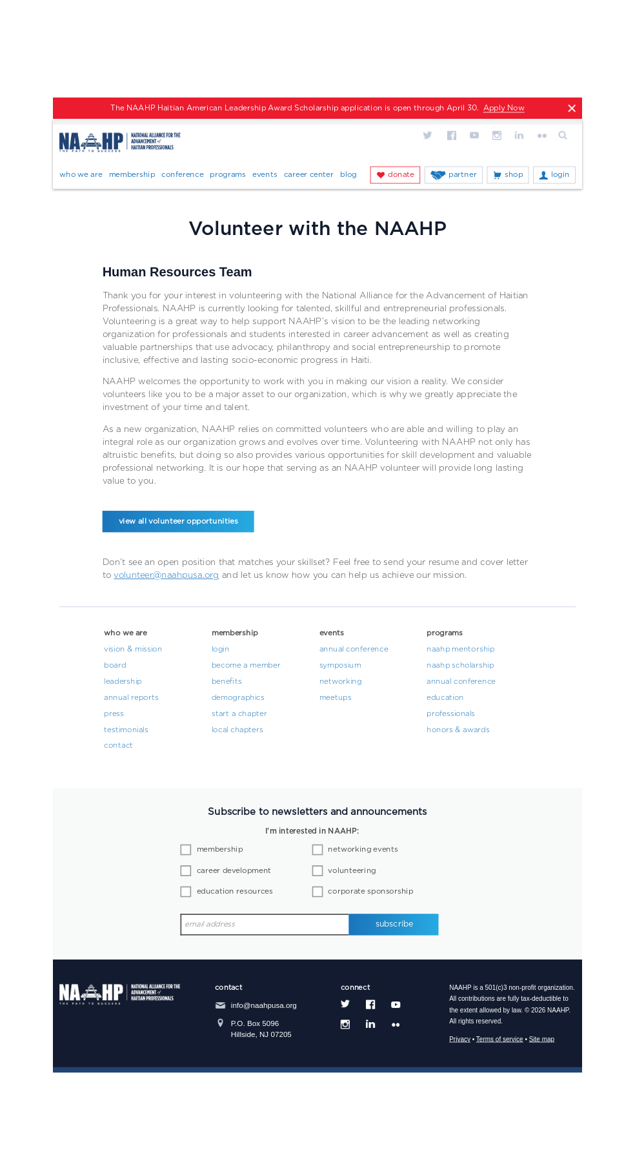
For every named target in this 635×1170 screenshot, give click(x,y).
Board (115, 666)
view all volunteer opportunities (178, 522)
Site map (541, 1039)
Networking (340, 682)
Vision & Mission (133, 649)
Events (264, 174)
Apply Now (504, 108)
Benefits (227, 682)
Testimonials (126, 730)
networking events (363, 850)
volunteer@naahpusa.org (166, 575)
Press (114, 713)
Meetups (335, 697)
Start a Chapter (239, 713)
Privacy (459, 1039)
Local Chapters (237, 730)
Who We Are (81, 174)
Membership (132, 174)
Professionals (451, 713)
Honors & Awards (458, 730)
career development (234, 871)
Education (445, 697)
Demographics (238, 697)
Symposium (340, 666)
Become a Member (246, 666)
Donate (401, 175)
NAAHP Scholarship (460, 666)
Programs (228, 174)
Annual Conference (353, 649)
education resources (235, 892)
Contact (118, 746)
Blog (348, 174)
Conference (182, 174)
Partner (462, 175)
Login (560, 175)
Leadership (122, 682)
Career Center (309, 174)
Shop (514, 175)
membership (220, 850)
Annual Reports (131, 697)
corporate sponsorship (370, 892)
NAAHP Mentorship (460, 649)
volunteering (352, 871)
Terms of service (499, 1039)
